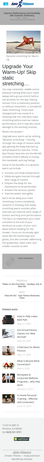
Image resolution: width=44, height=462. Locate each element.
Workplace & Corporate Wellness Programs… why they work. (28, 380)
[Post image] (8, 319)
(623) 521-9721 (13, 432)
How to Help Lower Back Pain (27, 318)
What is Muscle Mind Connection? (28, 362)
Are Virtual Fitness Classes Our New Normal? (27, 333)
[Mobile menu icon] (5, 3)
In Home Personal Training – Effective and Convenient (27, 399)
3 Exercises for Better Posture (28, 349)
